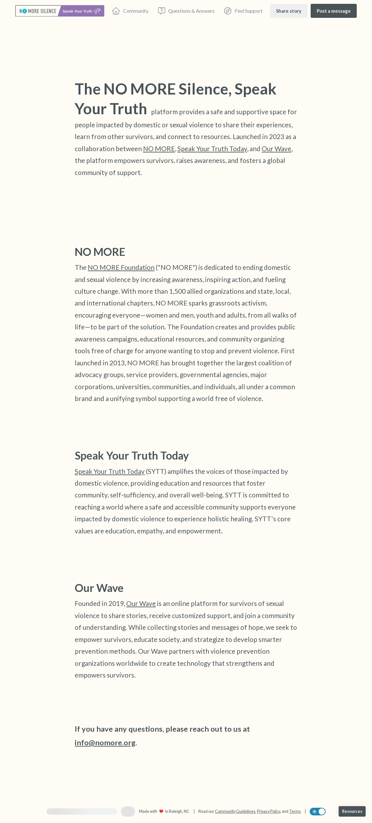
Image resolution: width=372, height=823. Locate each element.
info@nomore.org (105, 742)
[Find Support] (243, 11)
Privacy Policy (268, 811)
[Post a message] (334, 11)
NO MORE (159, 148)
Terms (295, 811)
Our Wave (276, 148)
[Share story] (288, 11)
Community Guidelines (235, 811)
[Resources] (352, 811)
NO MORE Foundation (121, 267)
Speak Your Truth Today (212, 148)
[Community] (130, 11)
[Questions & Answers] (186, 11)
